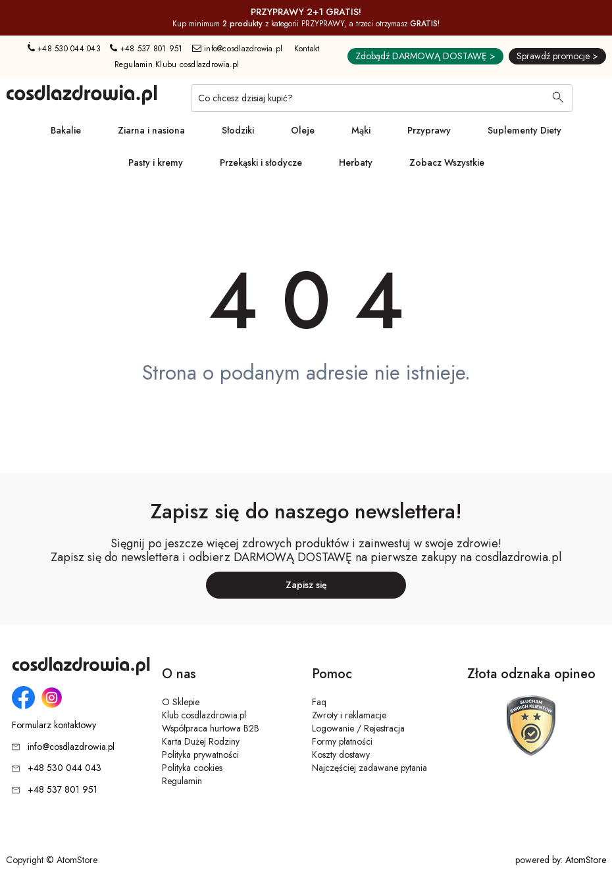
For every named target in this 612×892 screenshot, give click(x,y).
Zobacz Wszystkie (446, 162)
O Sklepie (180, 701)
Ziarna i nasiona (151, 130)
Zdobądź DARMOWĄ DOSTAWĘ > (425, 55)
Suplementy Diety (524, 130)
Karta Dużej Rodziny (201, 741)
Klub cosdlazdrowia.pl (204, 715)
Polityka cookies (192, 767)
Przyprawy (429, 130)
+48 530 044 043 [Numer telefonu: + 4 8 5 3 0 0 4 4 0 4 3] (64, 49)
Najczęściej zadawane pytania (369, 767)
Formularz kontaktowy (54, 725)
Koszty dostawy (341, 754)
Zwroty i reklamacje (349, 715)
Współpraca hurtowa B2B (210, 728)
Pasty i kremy (155, 162)
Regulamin (182, 780)
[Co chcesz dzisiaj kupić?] (382, 98)
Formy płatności (342, 741)
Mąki (360, 130)
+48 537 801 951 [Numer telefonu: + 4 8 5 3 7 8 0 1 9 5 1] (146, 49)
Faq (319, 701)
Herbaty (355, 162)
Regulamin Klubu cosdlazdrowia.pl (177, 64)
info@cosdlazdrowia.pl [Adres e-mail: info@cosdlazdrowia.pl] (237, 49)
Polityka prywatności (200, 754)
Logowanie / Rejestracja (358, 728)
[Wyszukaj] (558, 98)
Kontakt (307, 49)
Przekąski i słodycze (261, 162)
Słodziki (238, 130)
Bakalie (66, 130)
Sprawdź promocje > (557, 55)
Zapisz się (306, 584)
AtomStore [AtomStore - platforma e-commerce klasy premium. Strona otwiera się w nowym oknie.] (585, 859)
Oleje (303, 130)
